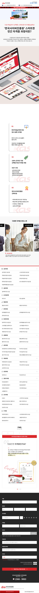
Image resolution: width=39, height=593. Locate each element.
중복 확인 (33, 533)
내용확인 (35, 562)
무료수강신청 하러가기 (10, 591)
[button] (5, 238)
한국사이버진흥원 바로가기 (29, 591)
